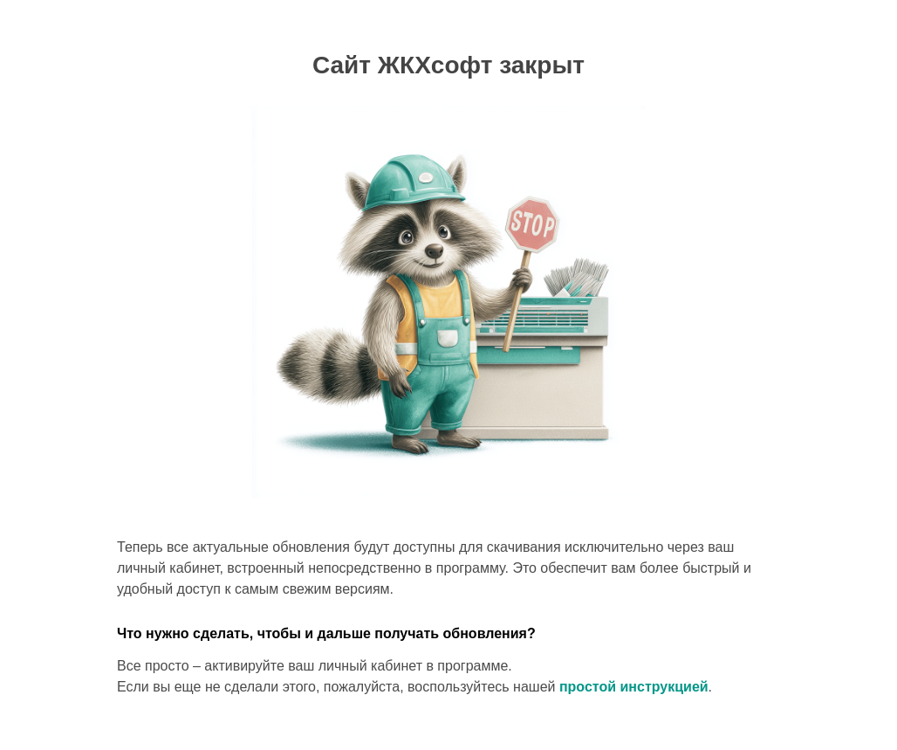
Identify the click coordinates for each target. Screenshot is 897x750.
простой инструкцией (634, 686)
